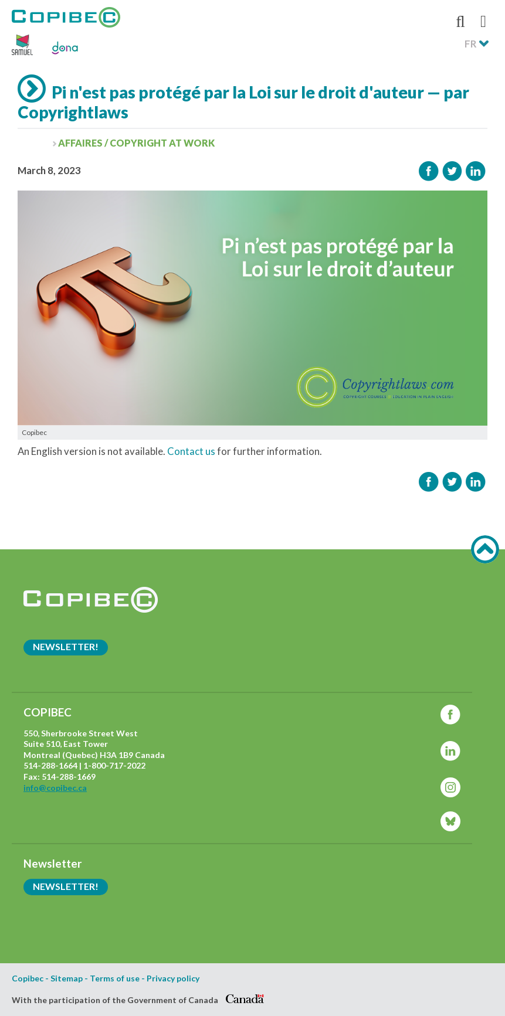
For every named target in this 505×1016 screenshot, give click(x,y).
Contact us (191, 451)
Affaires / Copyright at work (136, 142)
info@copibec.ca (55, 788)
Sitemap (66, 978)
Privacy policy (173, 978)
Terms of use (115, 978)
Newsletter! (66, 646)
